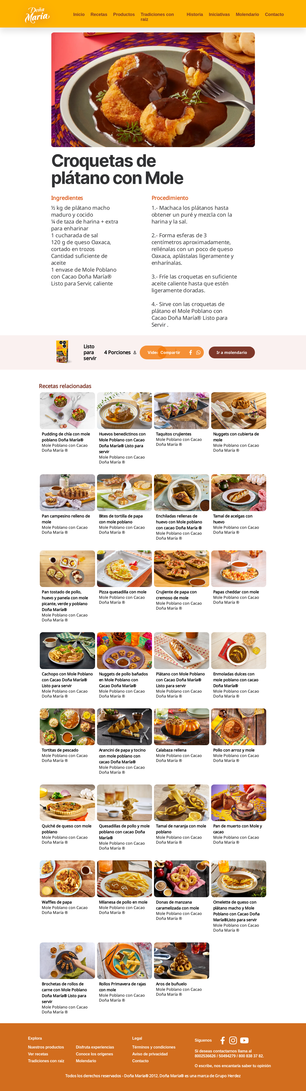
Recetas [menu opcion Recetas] (99, 14)
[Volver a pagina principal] (38, 15)
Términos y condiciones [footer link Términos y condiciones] (153, 1047)
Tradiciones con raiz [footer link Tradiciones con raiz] (46, 1061)
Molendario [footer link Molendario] (86, 1061)
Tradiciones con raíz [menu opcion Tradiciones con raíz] (157, 17)
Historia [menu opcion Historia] (195, 14)
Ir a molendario (232, 352)
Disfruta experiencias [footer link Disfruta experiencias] (95, 1047)
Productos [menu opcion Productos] (124, 14)
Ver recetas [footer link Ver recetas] (38, 1054)
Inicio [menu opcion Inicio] (78, 14)
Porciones (119, 352)
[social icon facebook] (222, 1040)
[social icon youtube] (244, 1040)
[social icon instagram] (233, 1040)
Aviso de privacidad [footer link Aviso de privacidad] (150, 1054)
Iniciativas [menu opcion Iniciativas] (219, 14)
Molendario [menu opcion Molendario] (247, 14)
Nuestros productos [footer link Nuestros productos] (46, 1047)
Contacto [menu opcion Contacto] (274, 14)
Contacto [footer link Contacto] (140, 1061)
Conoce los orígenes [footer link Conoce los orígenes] (94, 1054)
